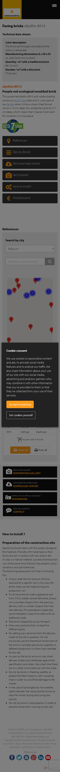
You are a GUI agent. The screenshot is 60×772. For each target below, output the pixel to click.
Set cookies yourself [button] (21, 415)
